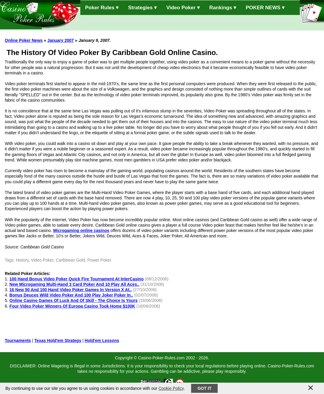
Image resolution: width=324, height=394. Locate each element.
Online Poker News (24, 40)
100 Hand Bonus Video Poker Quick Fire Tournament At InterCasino (77, 279)
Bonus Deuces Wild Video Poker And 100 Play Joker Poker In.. (71, 295)
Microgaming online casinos (81, 230)
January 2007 (60, 40)
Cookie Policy (171, 388)
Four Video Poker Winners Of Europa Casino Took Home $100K (72, 306)
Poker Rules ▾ (102, 7)
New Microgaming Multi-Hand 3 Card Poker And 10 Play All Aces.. (74, 284)
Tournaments (18, 340)
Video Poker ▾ (183, 7)
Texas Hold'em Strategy (57, 340)
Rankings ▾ (222, 7)
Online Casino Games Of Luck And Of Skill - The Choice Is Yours (74, 300)
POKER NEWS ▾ (265, 7)
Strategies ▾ (142, 7)
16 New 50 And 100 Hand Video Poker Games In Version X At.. (71, 289)
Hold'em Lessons (102, 340)
